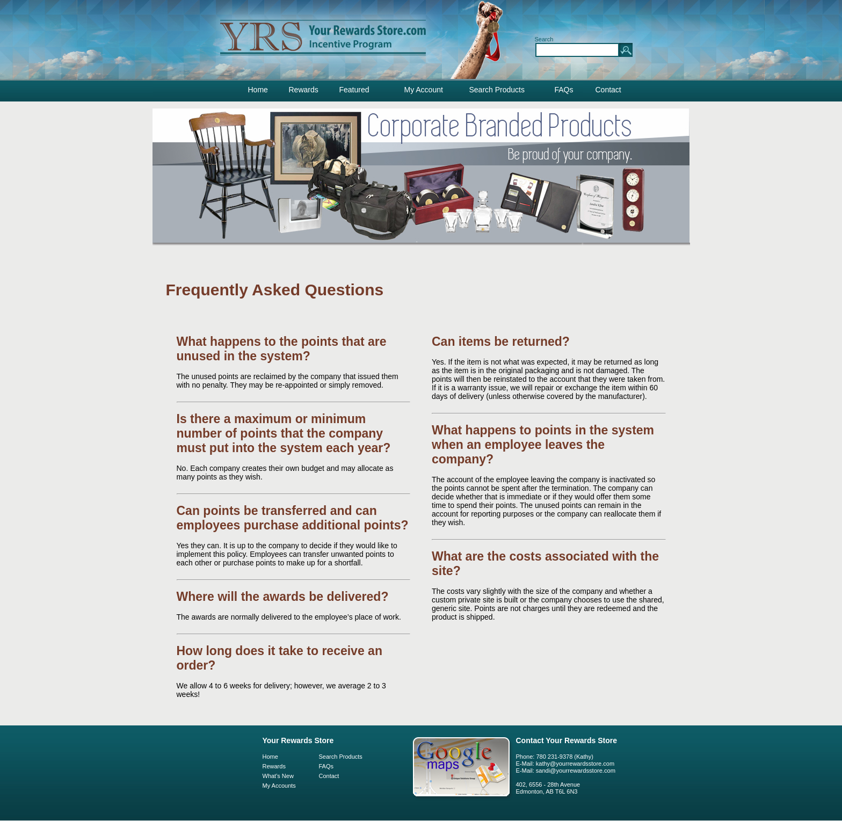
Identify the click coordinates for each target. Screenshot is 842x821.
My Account (423, 89)
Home (258, 89)
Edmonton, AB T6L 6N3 (547, 791)
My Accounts (279, 785)
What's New (278, 776)
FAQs (564, 89)
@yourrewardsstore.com (582, 770)
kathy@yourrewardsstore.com (575, 763)
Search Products (497, 89)
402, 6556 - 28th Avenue (548, 784)
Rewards (303, 89)
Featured (354, 89)
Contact (608, 89)
